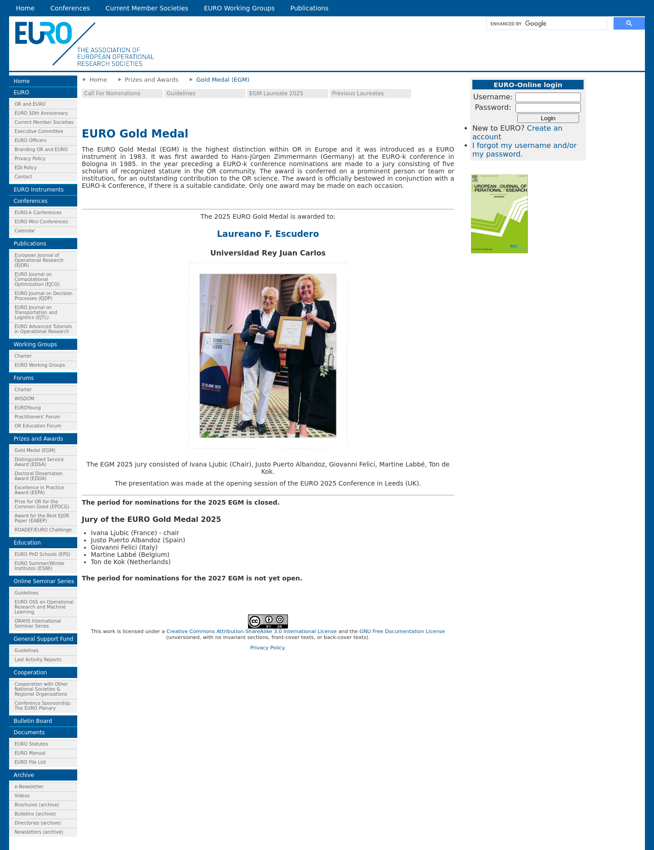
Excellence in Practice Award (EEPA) (39, 490)
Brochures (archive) (37, 804)
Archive (24, 775)
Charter (23, 356)
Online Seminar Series (44, 581)
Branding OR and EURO (41, 149)
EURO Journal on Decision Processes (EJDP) (44, 296)
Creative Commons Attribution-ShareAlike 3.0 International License (251, 631)
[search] (545, 24)
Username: (493, 97)
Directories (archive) (38, 823)
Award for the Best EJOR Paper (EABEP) (42, 518)
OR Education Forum (38, 425)
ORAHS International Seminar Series (38, 624)
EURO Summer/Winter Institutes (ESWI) (39, 566)
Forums (24, 378)
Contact (23, 176)
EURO (21, 92)
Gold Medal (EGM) (35, 450)
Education (27, 543)
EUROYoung (28, 407)
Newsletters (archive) (39, 832)
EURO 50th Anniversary (41, 113)
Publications (309, 8)
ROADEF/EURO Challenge (43, 529)
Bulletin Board (33, 721)
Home (25, 8)
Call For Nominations (112, 93)
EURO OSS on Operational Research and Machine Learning (44, 606)
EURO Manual (30, 753)
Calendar (25, 230)
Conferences (70, 8)
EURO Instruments (39, 190)
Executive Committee (39, 131)
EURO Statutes (31, 744)
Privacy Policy (30, 158)
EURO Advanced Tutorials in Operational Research (43, 329)
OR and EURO (30, 104)
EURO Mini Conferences (41, 221)
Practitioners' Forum (37, 416)
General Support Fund (43, 639)
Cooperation (30, 672)
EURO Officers (30, 140)
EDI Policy (26, 167)
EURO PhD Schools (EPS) (42, 554)
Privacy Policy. (268, 648)
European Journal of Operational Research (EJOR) (39, 260)
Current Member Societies (147, 8)
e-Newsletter (29, 786)
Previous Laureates (358, 93)
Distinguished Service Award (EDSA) (39, 462)
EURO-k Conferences (38, 212)
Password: (493, 107)
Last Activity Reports (38, 659)
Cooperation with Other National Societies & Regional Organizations (41, 689)
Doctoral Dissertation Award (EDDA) (39, 476)
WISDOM (24, 398)
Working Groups (35, 344)
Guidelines (27, 592)
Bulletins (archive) (35, 813)
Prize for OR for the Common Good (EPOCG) (42, 504)
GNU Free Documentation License (402, 631)
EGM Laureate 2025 (276, 93)
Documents (29, 732)
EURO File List (30, 762)
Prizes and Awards (38, 439)
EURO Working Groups (239, 8)
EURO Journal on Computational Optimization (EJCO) (37, 279)
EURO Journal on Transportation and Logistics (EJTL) (36, 312)
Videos (22, 795)
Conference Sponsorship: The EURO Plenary (43, 706)
